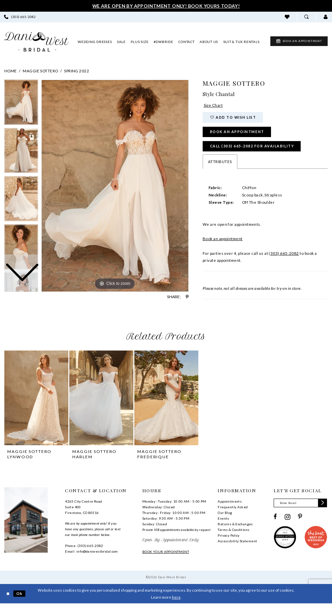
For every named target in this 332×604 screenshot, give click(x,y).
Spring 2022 (76, 71)
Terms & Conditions (233, 530)
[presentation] (36, 398)
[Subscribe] (322, 503)
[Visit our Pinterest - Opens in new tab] (300, 517)
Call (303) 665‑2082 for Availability (252, 146)
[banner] (36, 42)
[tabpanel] (115, 185)
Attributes (220, 162)
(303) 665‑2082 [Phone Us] (284, 253)
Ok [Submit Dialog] (20, 594)
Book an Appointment (237, 132)
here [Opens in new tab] (176, 597)
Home (10, 71)
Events (223, 519)
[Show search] (306, 17)
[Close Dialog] (8, 594)
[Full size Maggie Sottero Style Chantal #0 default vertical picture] (115, 185)
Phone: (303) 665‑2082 (84, 546)
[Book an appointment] (296, 41)
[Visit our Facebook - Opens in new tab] (275, 517)
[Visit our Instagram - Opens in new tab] (287, 517)
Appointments (230, 502)
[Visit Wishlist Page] (287, 17)
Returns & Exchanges (235, 524)
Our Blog (225, 513)
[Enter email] (300, 503)
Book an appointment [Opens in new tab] (223, 239)
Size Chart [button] (213, 105)
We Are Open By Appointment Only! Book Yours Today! (166, 6)
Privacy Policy (228, 536)
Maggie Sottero (40, 71)
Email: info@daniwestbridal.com (91, 552)
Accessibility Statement (237, 541)
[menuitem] (287, 17)
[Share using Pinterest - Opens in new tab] (187, 297)
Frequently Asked (233, 507)
